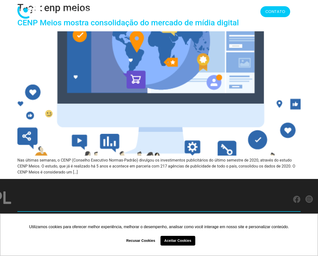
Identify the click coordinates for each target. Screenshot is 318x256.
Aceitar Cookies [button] (177, 241)
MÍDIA (222, 11)
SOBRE (87, 11)
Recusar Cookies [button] (140, 241)
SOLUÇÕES (109, 11)
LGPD (206, 11)
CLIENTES (132, 11)
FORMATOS (182, 11)
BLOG (238, 11)
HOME (70, 11)
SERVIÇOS (155, 11)
